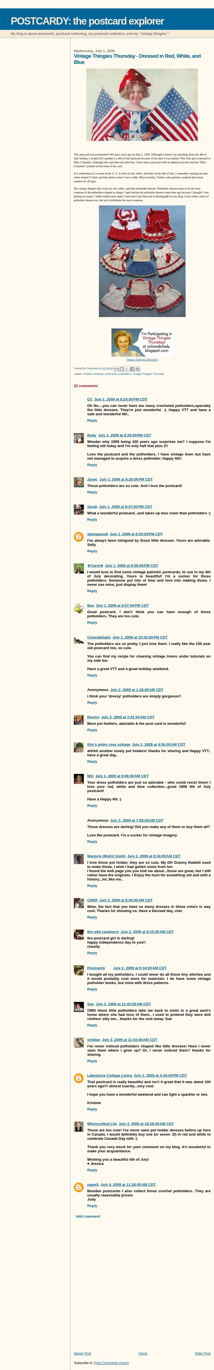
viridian (93, 1040)
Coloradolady (99, 637)
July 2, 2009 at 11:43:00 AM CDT (123, 1004)
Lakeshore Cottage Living (109, 1075)
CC (90, 399)
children (88, 373)
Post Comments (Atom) (111, 1363)
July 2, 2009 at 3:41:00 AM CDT (127, 717)
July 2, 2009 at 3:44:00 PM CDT (160, 1075)
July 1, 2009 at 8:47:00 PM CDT (125, 507)
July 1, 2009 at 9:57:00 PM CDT (122, 605)
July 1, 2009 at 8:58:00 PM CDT (131, 565)
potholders (124, 373)
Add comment (88, 1216)
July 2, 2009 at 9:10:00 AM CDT (147, 932)
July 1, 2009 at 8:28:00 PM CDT (124, 435)
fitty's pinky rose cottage (108, 744)
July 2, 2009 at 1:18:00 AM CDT (136, 690)
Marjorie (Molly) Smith (106, 856)
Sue (90, 1004)
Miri (90, 776)
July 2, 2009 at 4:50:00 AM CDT (158, 744)
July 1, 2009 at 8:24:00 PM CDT (120, 399)
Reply (92, 420)
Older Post (203, 1353)
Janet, (92, 479)
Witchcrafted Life (102, 1124)
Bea (90, 605)
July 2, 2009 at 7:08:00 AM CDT (136, 820)
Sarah (92, 507)
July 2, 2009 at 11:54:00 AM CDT (129, 1040)
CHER (92, 900)
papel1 (93, 1184)
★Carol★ (95, 565)
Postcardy (96, 968)
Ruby (91, 435)
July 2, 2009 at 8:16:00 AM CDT (154, 856)
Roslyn (93, 717)
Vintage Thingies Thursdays (142, 359)
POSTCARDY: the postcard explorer (87, 21)
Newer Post (82, 1353)
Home (142, 1353)
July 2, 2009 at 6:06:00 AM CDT (122, 776)
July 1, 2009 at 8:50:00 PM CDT (136, 534)
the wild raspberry (103, 932)
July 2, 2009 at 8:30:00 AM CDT (125, 900)
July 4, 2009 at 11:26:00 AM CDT (128, 1184)
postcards (111, 373)
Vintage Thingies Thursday (148, 373)
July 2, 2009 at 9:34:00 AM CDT (140, 968)
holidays (99, 373)
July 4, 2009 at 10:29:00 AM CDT (146, 1124)
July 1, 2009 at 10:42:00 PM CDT (139, 637)
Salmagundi (97, 534)
